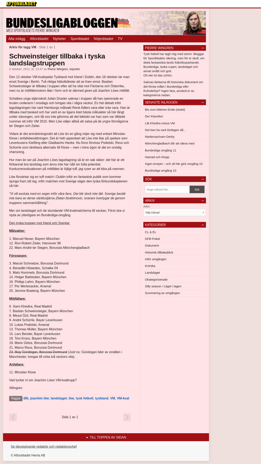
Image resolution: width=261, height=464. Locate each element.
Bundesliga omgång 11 (160, 150)
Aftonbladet (39, 39)
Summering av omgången (162, 293)
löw (71, 398)
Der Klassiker (154, 116)
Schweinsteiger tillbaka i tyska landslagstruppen (57, 59)
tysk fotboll (84, 398)
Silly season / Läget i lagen (163, 286)
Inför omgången (155, 259)
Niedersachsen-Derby (160, 136)
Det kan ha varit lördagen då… (165, 130)
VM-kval (123, 398)
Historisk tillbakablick (159, 252)
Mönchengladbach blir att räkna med (170, 143)
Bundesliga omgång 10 (160, 170)
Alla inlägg (16, 39)
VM (112, 398)
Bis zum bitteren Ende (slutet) (165, 109)
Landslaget (152, 272)
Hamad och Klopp (157, 157)
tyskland (101, 398)
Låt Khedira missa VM (160, 123)
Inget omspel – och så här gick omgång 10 (174, 163)
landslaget (59, 398)
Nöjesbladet (103, 39)
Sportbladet (80, 39)
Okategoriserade (156, 279)
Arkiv (146, 206)
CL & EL (150, 232)
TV (120, 39)
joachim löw (39, 398)
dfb (25, 398)
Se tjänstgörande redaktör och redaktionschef (44, 446)
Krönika (150, 266)
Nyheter (59, 39)
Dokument (152, 245)
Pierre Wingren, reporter (64, 69)
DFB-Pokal (152, 238)
